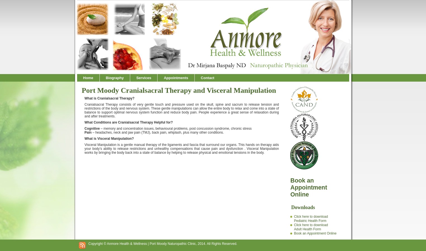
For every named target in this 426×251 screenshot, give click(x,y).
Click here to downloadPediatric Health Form (311, 219)
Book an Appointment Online (315, 233)
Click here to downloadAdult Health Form (311, 227)
